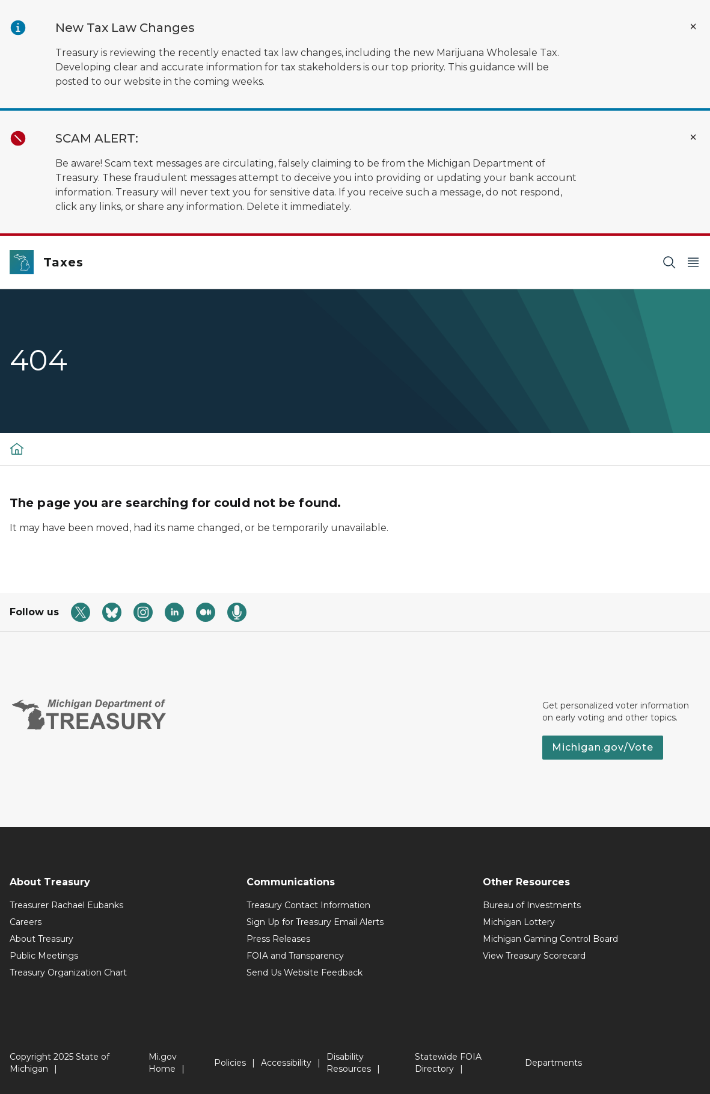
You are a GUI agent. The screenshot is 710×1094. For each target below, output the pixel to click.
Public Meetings (44, 955)
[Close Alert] (693, 26)
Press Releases (278, 938)
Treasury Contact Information (308, 905)
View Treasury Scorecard (534, 955)
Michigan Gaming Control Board (550, 938)
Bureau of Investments (532, 905)
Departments (553, 1062)
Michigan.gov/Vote (602, 747)
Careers (25, 922)
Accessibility (286, 1062)
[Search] (669, 262)
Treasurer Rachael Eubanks (66, 905)
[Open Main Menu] (693, 262)
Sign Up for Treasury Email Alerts (315, 922)
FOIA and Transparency (295, 955)
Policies (230, 1062)
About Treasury (41, 938)
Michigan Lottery (519, 922)
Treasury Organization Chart (68, 972)
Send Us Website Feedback (304, 972)
